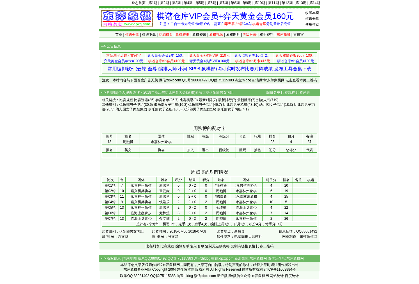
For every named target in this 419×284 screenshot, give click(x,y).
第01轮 (110, 185)
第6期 (211, 3)
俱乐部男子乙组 (200, 105)
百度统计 (292, 276)
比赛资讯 (141, 100)
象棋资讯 (199, 35)
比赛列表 (303, 92)
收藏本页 (312, 13)
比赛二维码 (265, 246)
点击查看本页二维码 (301, 80)
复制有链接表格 (243, 246)
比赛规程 (288, 92)
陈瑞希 (221, 196)
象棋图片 (233, 35)
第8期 (235, 3)
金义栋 (164, 219)
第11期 (273, 3)
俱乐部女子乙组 (160, 109)
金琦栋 (221, 208)
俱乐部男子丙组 (194, 109)
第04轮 (110, 202)
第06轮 (110, 213)
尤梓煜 (164, 213)
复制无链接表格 (217, 246)
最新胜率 (244, 100)
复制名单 (197, 246)
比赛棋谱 (186, 100)
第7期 (223, 3)
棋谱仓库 (312, 19)
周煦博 (164, 185)
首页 (118, 35)
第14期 (314, 3)
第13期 (300, 3)
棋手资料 (267, 35)
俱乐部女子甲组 (166, 105)
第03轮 (110, 196)
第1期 (152, 3)
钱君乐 (164, 202)
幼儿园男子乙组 (235, 105)
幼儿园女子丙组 (128, 109)
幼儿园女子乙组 (271, 105)
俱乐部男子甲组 (131, 105)
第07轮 (110, 219)
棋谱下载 (149, 35)
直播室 (298, 35)
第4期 (188, 3)
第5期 (200, 3)
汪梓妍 (221, 185)
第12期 (287, 3)
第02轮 (110, 191)
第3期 (176, 3)
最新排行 (225, 100)
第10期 (259, 3)
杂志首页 (138, 3)
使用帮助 (312, 24)
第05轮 (110, 208)
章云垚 (164, 191)
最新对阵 (206, 100)
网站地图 (130, 258)
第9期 (247, 3)
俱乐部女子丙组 (229, 109)
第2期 (164, 3)
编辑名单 (273, 92)
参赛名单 (162, 100)
